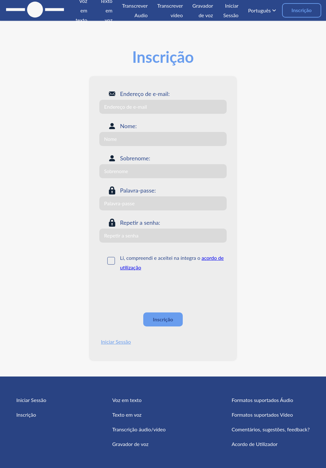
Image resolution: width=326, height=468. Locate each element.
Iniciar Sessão (116, 342)
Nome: (128, 125)
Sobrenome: (135, 158)
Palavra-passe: (138, 190)
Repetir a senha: (140, 222)
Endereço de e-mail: (145, 93)
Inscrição (302, 10)
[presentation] (147, 292)
